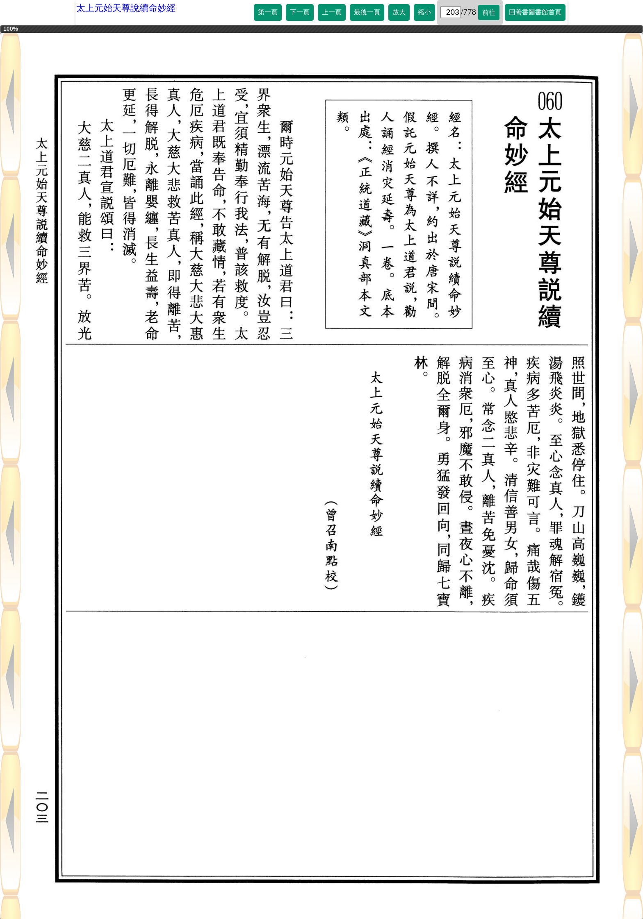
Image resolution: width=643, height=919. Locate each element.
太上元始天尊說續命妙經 (126, 8)
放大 (399, 12)
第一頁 (268, 12)
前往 (488, 12)
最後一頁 (367, 12)
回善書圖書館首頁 (535, 12)
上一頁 (332, 12)
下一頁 (300, 12)
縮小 (424, 12)
